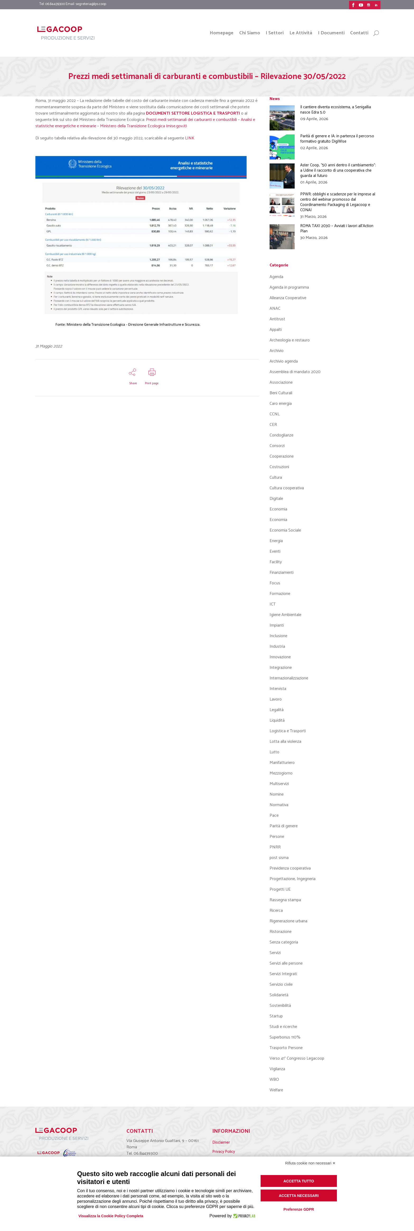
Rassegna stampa (285, 900)
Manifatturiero (282, 762)
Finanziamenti (282, 572)
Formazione (280, 593)
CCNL (275, 414)
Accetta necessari (299, 1196)
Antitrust (277, 319)
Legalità (277, 709)
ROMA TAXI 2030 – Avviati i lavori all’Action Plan (336, 228)
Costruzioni (279, 467)
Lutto (274, 752)
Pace (274, 815)
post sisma (279, 857)
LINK (189, 138)
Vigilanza (277, 1069)
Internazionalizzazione (289, 678)
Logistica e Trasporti (288, 731)
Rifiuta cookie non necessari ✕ (310, 1163)
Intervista (278, 688)
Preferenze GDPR (298, 1209)
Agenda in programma (289, 287)
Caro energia (281, 403)
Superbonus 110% (285, 1037)
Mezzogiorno (281, 773)
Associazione (281, 382)
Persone (277, 836)
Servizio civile (281, 984)
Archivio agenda (284, 361)
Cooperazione (282, 456)
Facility (276, 562)
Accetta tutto (299, 1181)
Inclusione (278, 636)
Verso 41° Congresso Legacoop (297, 1058)
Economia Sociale (285, 530)
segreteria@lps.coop (91, 4)
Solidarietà (279, 995)
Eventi (275, 551)
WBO (274, 1079)
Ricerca (276, 910)
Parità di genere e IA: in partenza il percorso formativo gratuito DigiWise (337, 139)
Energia (276, 540)
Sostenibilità (280, 1005)
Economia (278, 509)
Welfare (276, 1090)
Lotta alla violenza (285, 741)
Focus (275, 583)
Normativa (279, 805)
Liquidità (277, 720)
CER (273, 424)
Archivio (277, 350)
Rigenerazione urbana (288, 921)
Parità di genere (284, 826)
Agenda (276, 276)
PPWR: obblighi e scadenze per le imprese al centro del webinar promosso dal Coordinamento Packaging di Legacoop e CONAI (337, 202)
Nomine (277, 794)
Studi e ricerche (283, 1026)
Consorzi (277, 445)
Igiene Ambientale (285, 614)
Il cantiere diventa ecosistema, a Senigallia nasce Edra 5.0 (335, 110)
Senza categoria (284, 942)
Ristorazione (280, 931)
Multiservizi (279, 783)
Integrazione (281, 667)
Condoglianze (281, 435)
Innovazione (280, 657)
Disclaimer (221, 1142)
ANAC (275, 308)
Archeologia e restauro (290, 340)
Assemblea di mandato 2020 (295, 371)
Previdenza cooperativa (290, 868)
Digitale (276, 498)
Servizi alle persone (286, 963)
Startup (276, 1016)
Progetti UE (280, 889)
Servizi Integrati (283, 974)
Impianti (277, 625)
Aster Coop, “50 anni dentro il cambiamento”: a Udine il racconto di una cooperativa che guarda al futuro (338, 170)
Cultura (276, 477)
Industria (277, 646)
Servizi (275, 952)
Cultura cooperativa (287, 488)
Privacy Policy (223, 1151)
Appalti (276, 329)
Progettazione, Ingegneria (293, 878)
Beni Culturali (281, 393)
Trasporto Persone (286, 1047)
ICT (273, 604)
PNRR (275, 847)
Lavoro (276, 699)
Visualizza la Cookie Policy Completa (110, 1216)
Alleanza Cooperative (288, 298)
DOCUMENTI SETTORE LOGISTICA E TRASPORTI (193, 113)
